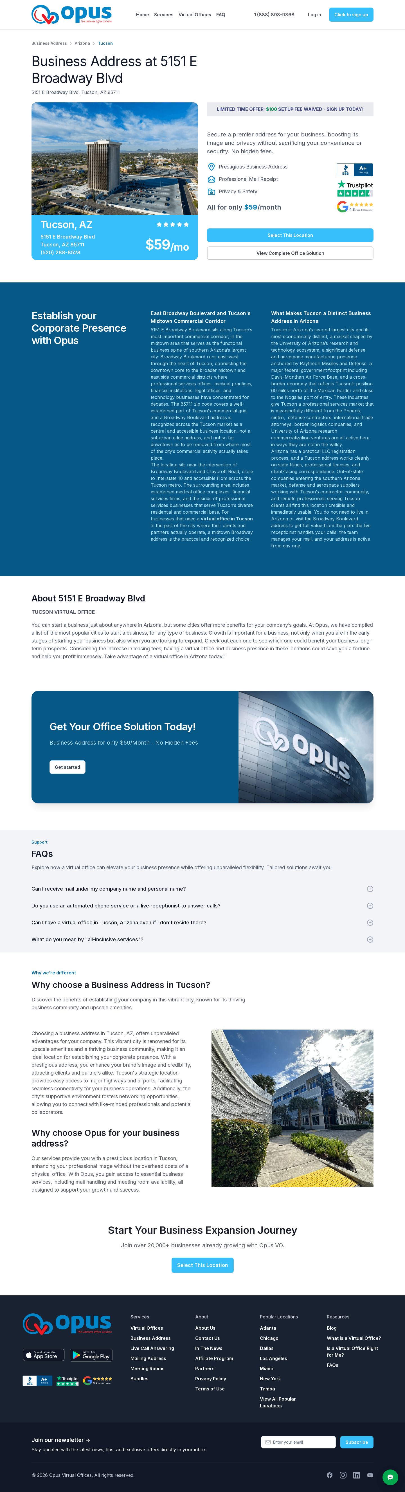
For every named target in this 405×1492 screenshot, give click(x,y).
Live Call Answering (152, 1348)
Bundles (139, 1378)
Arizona (82, 43)
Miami (266, 1368)
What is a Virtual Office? (354, 1338)
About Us (205, 1328)
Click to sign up (351, 14)
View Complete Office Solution (290, 253)
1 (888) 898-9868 (274, 14)
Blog (332, 1328)
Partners (205, 1368)
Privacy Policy (210, 1378)
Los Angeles (273, 1358)
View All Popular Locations (278, 1402)
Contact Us (207, 1338)
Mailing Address (148, 1358)
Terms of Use (210, 1389)
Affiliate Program (214, 1358)
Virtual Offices (146, 1328)
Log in (314, 14)
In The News (208, 1348)
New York (270, 1378)
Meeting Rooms (147, 1368)
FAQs (332, 1365)
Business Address (49, 43)
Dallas (267, 1348)
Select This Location (290, 235)
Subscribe (357, 1442)
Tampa (267, 1389)
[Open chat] (390, 1477)
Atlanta (268, 1328)
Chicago (269, 1338)
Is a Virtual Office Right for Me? (352, 1351)
